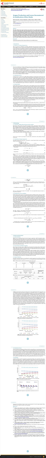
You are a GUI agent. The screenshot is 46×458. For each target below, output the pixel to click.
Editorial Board (3, 22)
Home (3, 6)
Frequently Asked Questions (5, 32)
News (26, 6)
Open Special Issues (3, 34)
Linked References (3, 14)
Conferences (20, 6)
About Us (31, 6)
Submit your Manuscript (37, 456)
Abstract (2, 10)
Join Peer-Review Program (11, 456)
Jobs (37, 6)
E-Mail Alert (3, 456)
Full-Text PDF (3, 11)
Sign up (31, 456)
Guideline (2, 23)
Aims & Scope (3, 21)
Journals (8, 6)
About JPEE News (3, 31)
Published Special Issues (4, 35)
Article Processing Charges (4, 24)
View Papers (3, 20)
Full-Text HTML (3, 12)
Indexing (2, 19)
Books (14, 6)
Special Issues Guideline (4, 36)
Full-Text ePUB (3, 13)
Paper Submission (3, 25)
